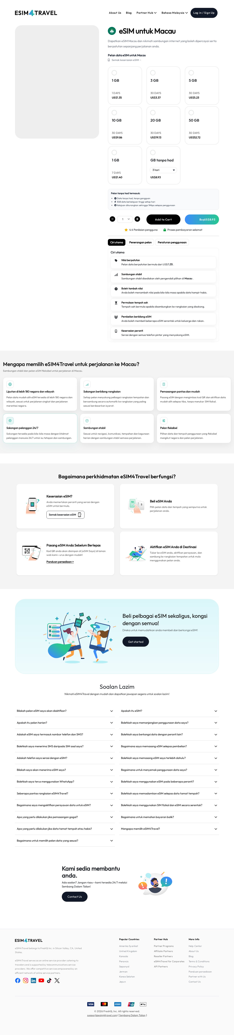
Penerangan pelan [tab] (140, 242)
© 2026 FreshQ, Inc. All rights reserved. (117, 1011)
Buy (207, 219)
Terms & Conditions (199, 961)
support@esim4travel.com (102, 1015)
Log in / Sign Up (204, 12)
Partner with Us (197, 976)
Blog (129, 12)
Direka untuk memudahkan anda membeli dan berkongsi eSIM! (160, 630)
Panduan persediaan (200, 971)
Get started (135, 642)
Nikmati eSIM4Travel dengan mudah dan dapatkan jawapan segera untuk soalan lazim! (117, 694)
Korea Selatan (127, 976)
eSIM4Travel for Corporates (169, 961)
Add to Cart (163, 219)
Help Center (195, 945)
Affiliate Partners (163, 951)
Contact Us (74, 896)
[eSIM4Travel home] (36, 13)
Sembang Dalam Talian (132, 1015)
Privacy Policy (196, 966)
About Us (115, 12)
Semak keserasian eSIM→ (126, 60)
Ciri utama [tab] (116, 242)
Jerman (123, 971)
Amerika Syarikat (128, 945)
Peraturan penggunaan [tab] (172, 242)
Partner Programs (164, 945)
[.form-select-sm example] (125, 219)
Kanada (123, 956)
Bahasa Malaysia (175, 12)
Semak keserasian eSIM (65, 514)
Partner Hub (147, 12)
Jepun (122, 981)
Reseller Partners (163, 956)
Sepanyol (124, 966)
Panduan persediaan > (60, 561)
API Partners (161, 966)
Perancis (124, 961)
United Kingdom (128, 951)
